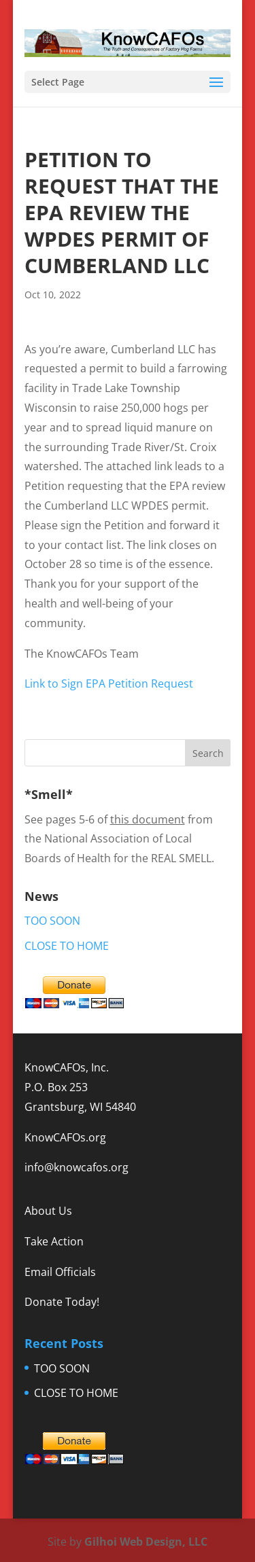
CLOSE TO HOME (66, 945)
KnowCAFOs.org (65, 1137)
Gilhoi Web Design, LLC (145, 1541)
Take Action (54, 1241)
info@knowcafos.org (76, 1167)
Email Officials (60, 1271)
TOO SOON (52, 920)
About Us (48, 1210)
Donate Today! (61, 1301)
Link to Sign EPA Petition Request (108, 683)
